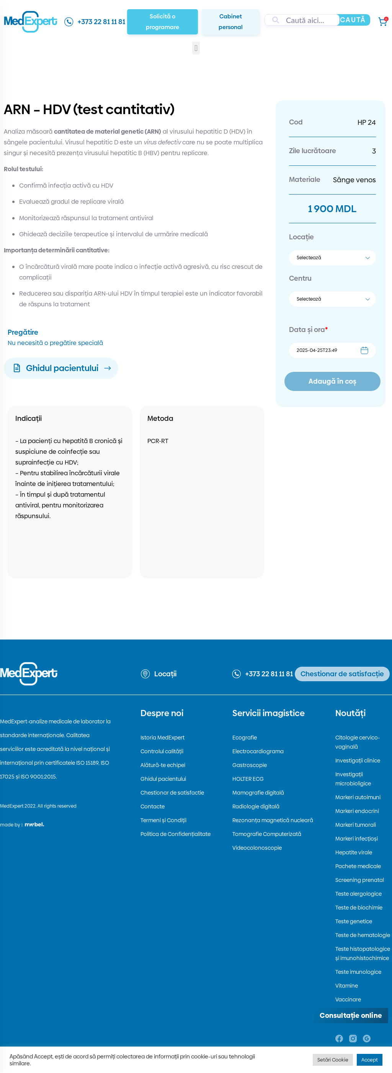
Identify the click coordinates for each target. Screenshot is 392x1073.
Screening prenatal (359, 880)
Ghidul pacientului (163, 779)
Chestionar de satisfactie (172, 793)
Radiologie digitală (255, 806)
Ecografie (244, 737)
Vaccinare (348, 999)
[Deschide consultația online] (351, 1015)
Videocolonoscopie (257, 848)
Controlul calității (161, 751)
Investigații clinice (357, 760)
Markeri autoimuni (358, 797)
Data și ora (308, 329)
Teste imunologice (358, 972)
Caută (353, 20)
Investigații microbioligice (353, 778)
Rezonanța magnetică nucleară (272, 820)
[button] (195, 48)
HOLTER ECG (248, 779)
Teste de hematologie (362, 935)
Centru (300, 278)
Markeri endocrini (357, 811)
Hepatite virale (353, 852)
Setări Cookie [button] (332, 1059)
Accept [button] (369, 1059)
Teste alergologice (358, 894)
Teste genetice (353, 921)
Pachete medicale (358, 866)
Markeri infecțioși (356, 838)
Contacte (152, 806)
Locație (301, 237)
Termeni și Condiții (163, 820)
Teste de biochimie (358, 907)
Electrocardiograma (258, 751)
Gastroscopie (249, 765)
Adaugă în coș (332, 381)
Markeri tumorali (355, 825)
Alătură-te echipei (162, 765)
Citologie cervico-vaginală (357, 742)
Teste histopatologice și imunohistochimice (362, 953)
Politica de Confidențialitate (175, 834)
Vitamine (346, 986)
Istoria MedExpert (162, 737)
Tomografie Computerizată (266, 834)
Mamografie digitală (258, 793)
